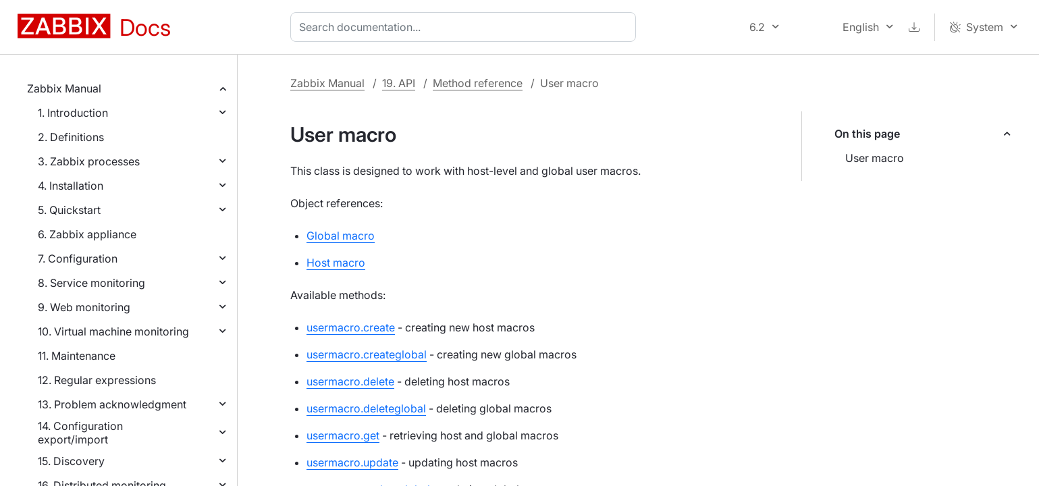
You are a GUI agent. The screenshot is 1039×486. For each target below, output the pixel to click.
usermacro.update (352, 462)
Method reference (478, 83)
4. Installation (70, 185)
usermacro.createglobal (367, 354)
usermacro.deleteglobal (366, 408)
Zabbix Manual (64, 88)
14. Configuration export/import (80, 432)
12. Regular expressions (97, 380)
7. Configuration (77, 258)
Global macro (341, 235)
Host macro (336, 262)
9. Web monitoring (84, 307)
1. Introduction (73, 112)
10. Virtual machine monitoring (113, 331)
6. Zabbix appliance (87, 234)
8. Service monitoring (91, 283)
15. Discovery (71, 461)
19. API (398, 83)
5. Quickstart (69, 210)
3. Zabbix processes (89, 161)
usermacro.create (351, 327)
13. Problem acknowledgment (112, 404)
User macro (874, 158)
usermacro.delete (350, 381)
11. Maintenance (76, 355)
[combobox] (465, 27)
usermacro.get (343, 435)
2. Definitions (71, 137)
